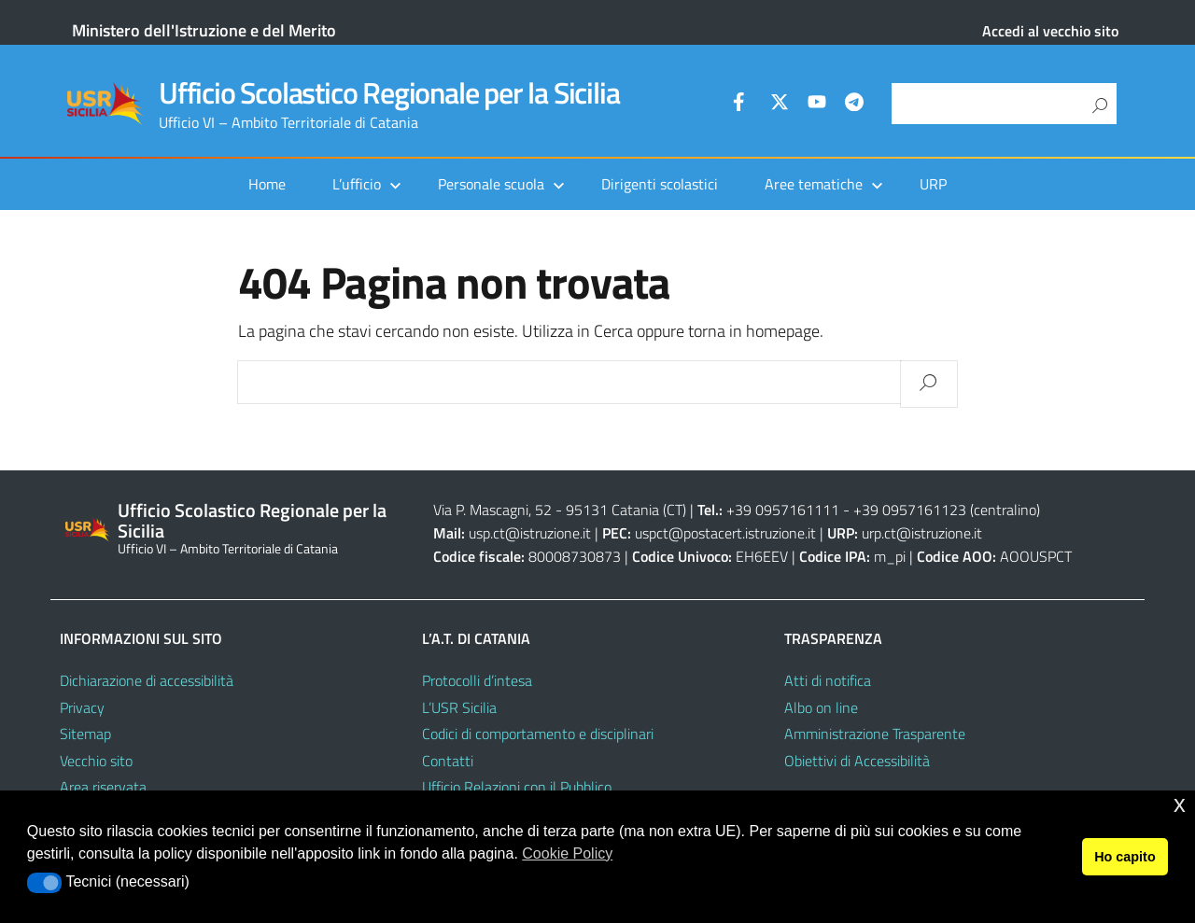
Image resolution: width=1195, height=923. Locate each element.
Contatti (447, 760)
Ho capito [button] (1125, 856)
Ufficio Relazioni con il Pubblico (517, 787)
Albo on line (821, 707)
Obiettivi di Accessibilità (857, 760)
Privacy (82, 707)
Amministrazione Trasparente (874, 733)
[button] (44, 883)
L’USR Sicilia (459, 707)
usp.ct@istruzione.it (530, 533)
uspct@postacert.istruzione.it (725, 533)
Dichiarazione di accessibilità (146, 680)
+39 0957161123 (909, 509)
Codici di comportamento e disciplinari (538, 733)
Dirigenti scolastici (659, 184)
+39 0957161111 (782, 509)
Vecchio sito (96, 760)
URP (933, 184)
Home (267, 184)
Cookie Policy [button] (567, 853)
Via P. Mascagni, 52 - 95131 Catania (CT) (559, 509)
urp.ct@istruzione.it (922, 533)
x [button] (1180, 804)
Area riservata (103, 787)
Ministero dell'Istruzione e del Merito (204, 30)
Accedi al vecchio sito (1050, 31)
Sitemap (85, 733)
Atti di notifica (827, 680)
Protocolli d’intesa (477, 680)
